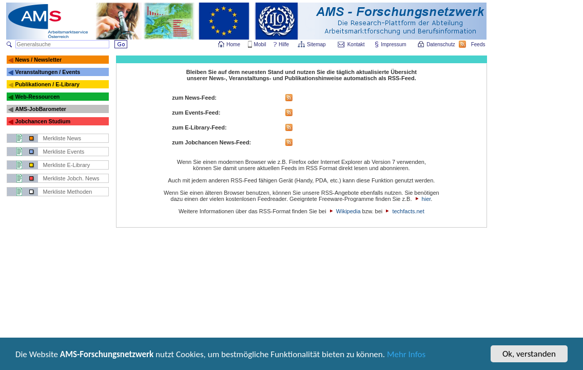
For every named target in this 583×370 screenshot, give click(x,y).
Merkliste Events (64, 152)
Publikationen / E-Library (47, 84)
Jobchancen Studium (42, 121)
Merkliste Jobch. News (71, 178)
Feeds (479, 44)
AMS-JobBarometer (40, 109)
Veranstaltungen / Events (47, 72)
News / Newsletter (38, 60)
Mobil (260, 44)
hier (426, 199)
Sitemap (317, 44)
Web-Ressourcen (37, 97)
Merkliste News (62, 138)
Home (233, 44)
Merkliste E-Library (66, 165)
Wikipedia (348, 211)
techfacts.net (408, 211)
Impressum (394, 44)
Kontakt (356, 44)
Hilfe (284, 44)
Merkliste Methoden (67, 192)
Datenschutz (441, 44)
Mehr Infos (406, 357)
